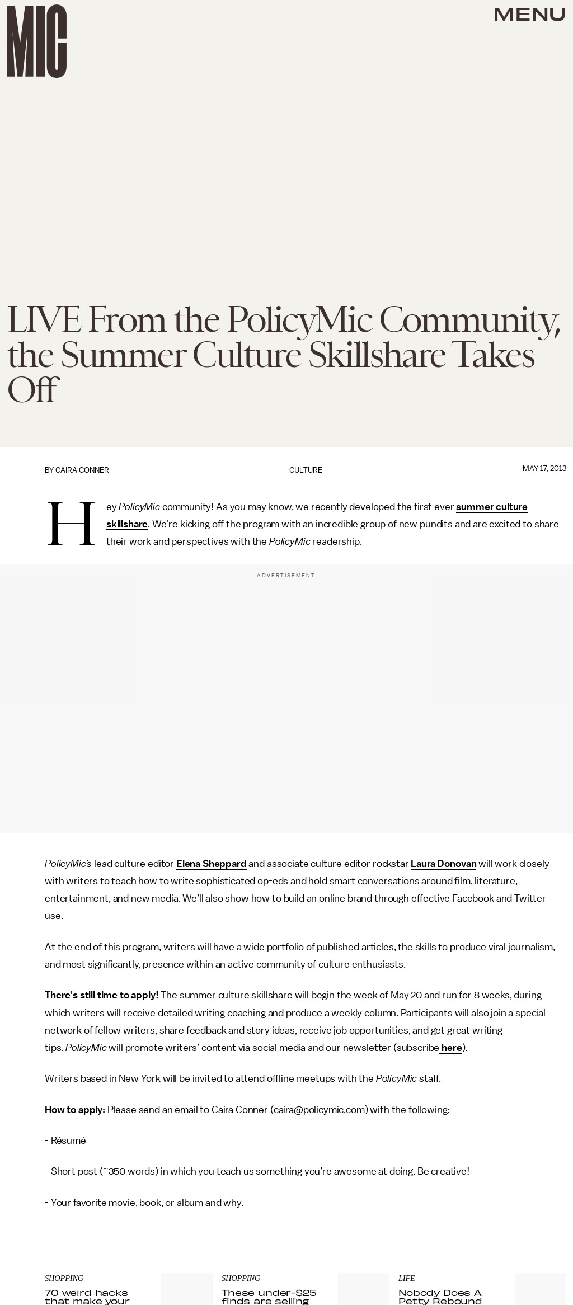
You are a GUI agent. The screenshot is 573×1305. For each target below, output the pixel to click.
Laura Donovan (443, 864)
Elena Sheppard (211, 864)
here (450, 1048)
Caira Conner (82, 470)
